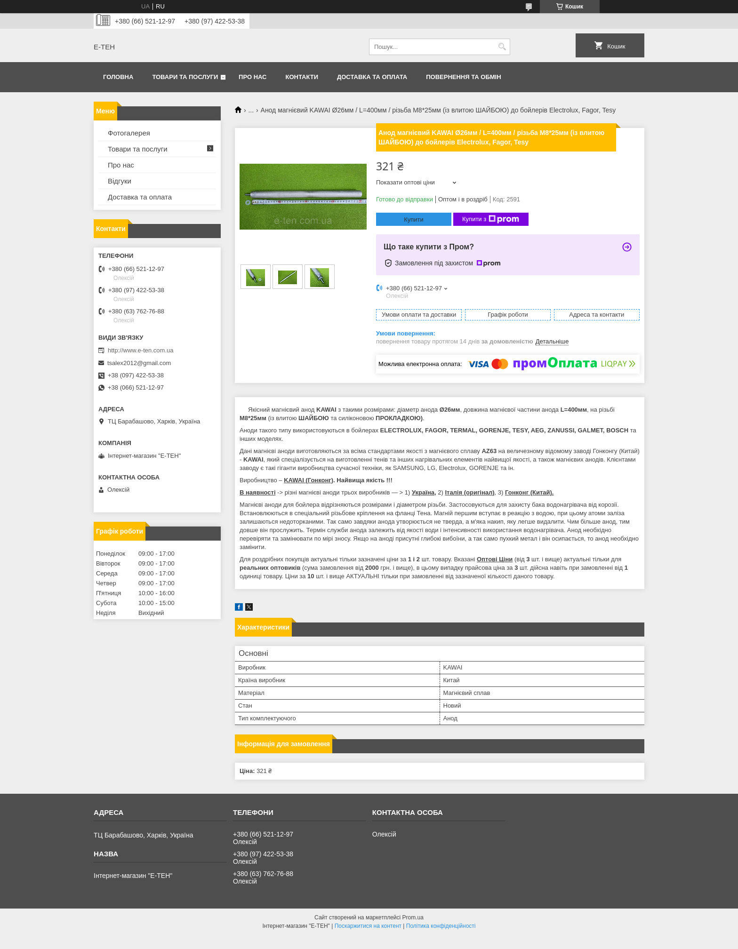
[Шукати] (502, 47)
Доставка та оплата (372, 76)
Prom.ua (413, 917)
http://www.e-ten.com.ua (140, 350)
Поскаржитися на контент (368, 926)
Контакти (302, 76)
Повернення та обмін (463, 76)
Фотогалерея (129, 133)
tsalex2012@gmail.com (139, 363)
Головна (118, 76)
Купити (414, 219)
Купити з (490, 219)
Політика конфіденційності (441, 926)
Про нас (252, 76)
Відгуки (119, 181)
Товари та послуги (185, 76)
